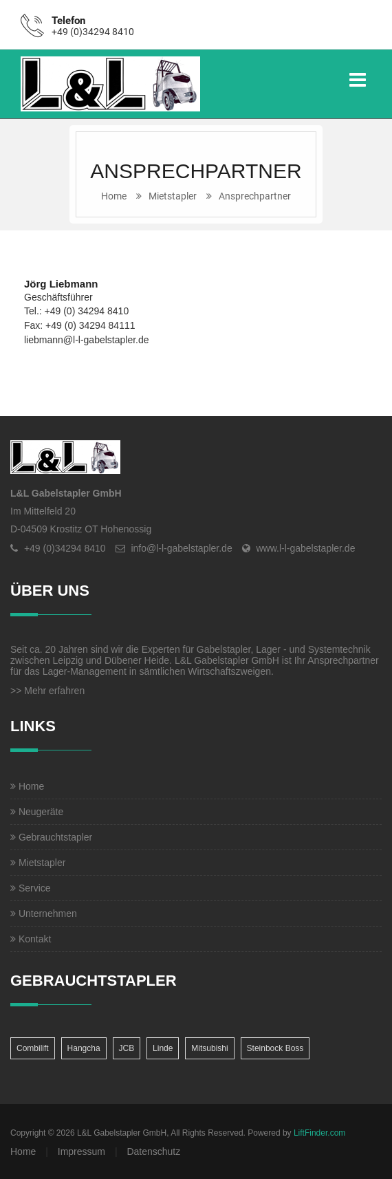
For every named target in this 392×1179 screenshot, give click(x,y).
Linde (163, 1048)
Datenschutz (153, 1151)
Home (114, 196)
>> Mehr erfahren (47, 690)
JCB (127, 1048)
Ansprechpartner (255, 196)
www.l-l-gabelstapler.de (305, 548)
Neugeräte (36, 811)
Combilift (33, 1048)
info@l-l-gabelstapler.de (181, 548)
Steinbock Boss (275, 1048)
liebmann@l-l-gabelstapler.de (86, 339)
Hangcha (83, 1048)
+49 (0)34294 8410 (93, 31)
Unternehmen (43, 913)
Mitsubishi (209, 1048)
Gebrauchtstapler (51, 837)
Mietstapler (173, 196)
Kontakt (30, 938)
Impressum (81, 1151)
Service (30, 888)
